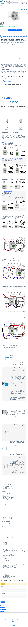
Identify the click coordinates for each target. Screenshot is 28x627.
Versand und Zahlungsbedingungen (9, 621)
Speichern (3, 602)
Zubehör (19, 35)
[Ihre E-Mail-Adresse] (14, 589)
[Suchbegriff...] (12, 3)
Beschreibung (2, 35)
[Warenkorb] (26, 3)
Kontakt (3, 621)
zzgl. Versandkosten (6, 25)
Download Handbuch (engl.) (6, 81)
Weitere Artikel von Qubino (6, 78)
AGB (25, 621)
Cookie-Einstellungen (4, 619)
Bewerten (6, 31)
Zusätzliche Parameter (10, 36)
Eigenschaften (7, 35)
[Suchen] (17, 3)
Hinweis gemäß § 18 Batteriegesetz (17, 619)
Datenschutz (22, 621)
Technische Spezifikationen (18, 36)
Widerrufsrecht (17, 621)
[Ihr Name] (14, 586)
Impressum (14, 622)
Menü (2, 3)
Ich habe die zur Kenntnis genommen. (12, 600)
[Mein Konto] (24, 3)
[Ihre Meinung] (14, 596)
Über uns (24, 619)
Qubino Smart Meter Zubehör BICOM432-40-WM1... (20, 125)
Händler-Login (10, 619)
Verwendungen (23, 35)
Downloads (13, 35)
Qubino (16, 35)
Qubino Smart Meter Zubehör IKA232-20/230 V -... (7, 125)
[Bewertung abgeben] (14, 593)
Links (10, 35)
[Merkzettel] (22, 3)
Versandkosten (15, 616)
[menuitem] (2, 3)
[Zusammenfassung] (14, 591)
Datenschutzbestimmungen (10, 600)
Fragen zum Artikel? (5, 77)
